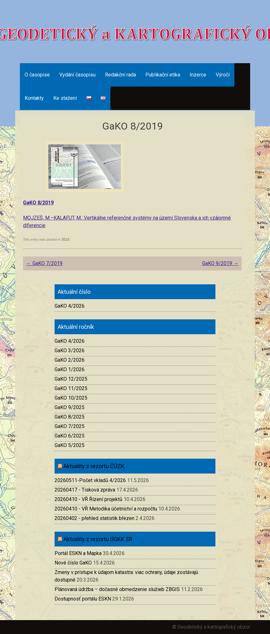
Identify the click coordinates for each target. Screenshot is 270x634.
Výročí (223, 75)
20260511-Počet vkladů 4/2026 (90, 480)
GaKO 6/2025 (70, 436)
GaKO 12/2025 (71, 379)
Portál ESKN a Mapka (78, 553)
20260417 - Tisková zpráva (85, 490)
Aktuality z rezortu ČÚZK (93, 466)
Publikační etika (162, 75)
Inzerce (198, 75)
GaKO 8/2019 (38, 203)
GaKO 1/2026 (70, 369)
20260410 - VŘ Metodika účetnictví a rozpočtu (106, 509)
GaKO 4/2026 (70, 306)
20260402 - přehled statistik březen (94, 518)
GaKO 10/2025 (71, 398)
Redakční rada (120, 75)
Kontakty (34, 98)
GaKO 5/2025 (70, 445)
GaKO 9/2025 (70, 407)
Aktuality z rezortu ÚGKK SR (97, 539)
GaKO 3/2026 (70, 350)
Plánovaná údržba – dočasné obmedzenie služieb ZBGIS (117, 589)
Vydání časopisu (77, 75)
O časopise (37, 75)
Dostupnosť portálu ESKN (83, 599)
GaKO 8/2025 (70, 417)
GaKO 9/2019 (220, 263)
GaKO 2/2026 (70, 360)
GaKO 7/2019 (44, 263)
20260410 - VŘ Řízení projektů (88, 499)
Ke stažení (65, 98)
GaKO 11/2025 (71, 388)
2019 (65, 239)
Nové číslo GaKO (73, 563)
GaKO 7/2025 (70, 426)
